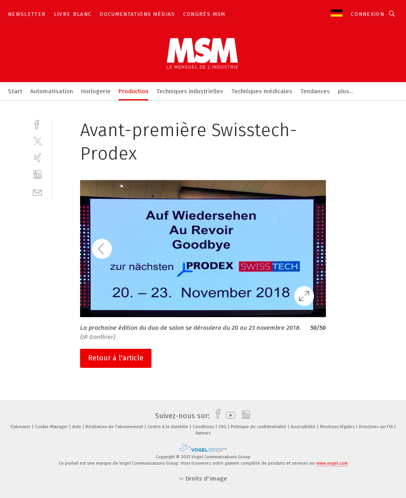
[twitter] (37, 141)
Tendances (315, 91)
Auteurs (203, 433)
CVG (223, 426)
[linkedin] (37, 175)
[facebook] (37, 124)
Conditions (204, 426)
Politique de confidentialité (259, 426)
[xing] (37, 158)
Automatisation (51, 91)
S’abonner (21, 426)
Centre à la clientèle (168, 426)
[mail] (37, 192)
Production (133, 91)
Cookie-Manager (52, 426)
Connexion (367, 14)
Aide (77, 426)
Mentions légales (338, 426)
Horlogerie (96, 91)
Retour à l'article (116, 358)
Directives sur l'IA (376, 426)
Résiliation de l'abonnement (115, 426)
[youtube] (228, 415)
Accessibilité (304, 426)
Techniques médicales (261, 91)
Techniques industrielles (189, 91)
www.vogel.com (332, 463)
